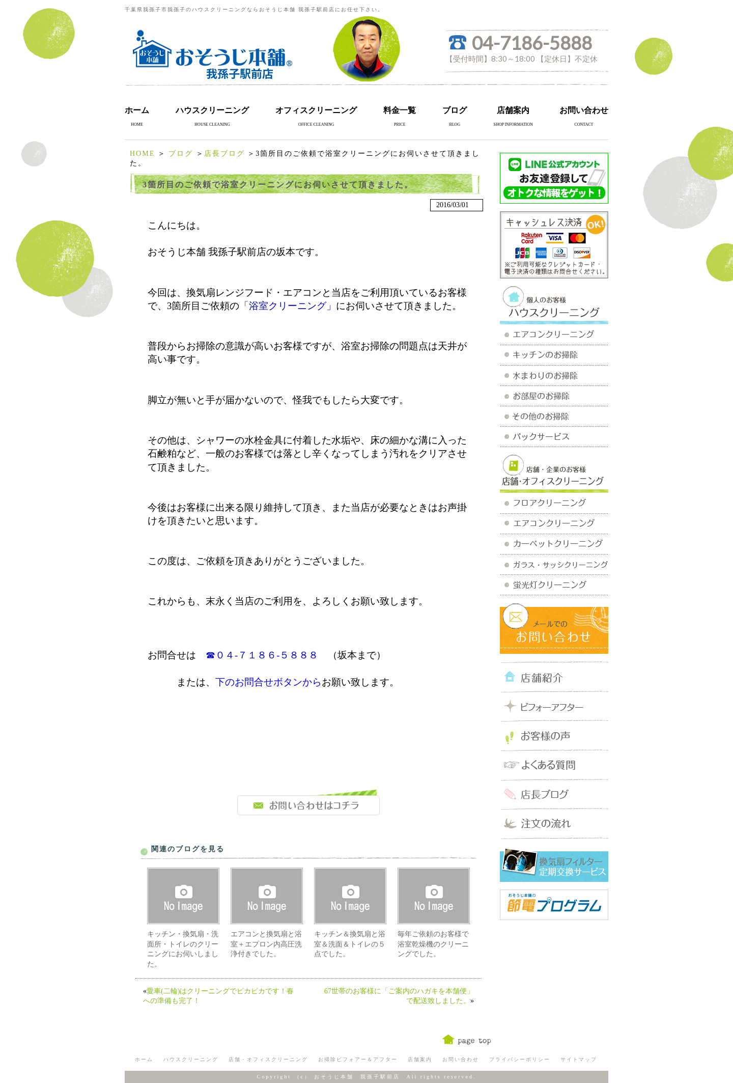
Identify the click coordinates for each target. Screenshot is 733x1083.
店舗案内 (513, 110)
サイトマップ (578, 1059)
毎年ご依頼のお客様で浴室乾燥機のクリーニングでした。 (433, 944)
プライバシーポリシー (519, 1059)
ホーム (137, 110)
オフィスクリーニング (316, 110)
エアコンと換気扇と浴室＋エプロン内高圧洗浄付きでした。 (266, 944)
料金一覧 (399, 110)
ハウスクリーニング (212, 110)
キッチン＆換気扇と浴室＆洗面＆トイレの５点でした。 (349, 944)
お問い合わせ (583, 110)
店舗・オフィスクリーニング (268, 1059)
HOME (142, 153)
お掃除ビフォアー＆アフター (358, 1059)
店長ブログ (224, 153)
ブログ (454, 110)
